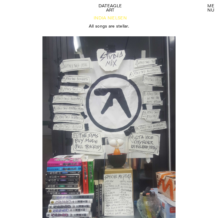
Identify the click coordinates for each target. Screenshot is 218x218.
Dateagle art (110, 7)
